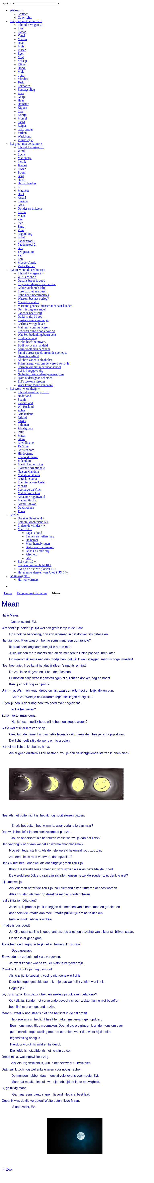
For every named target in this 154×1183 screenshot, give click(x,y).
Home (8, 593)
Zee (9, 1169)
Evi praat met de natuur (32, 593)
